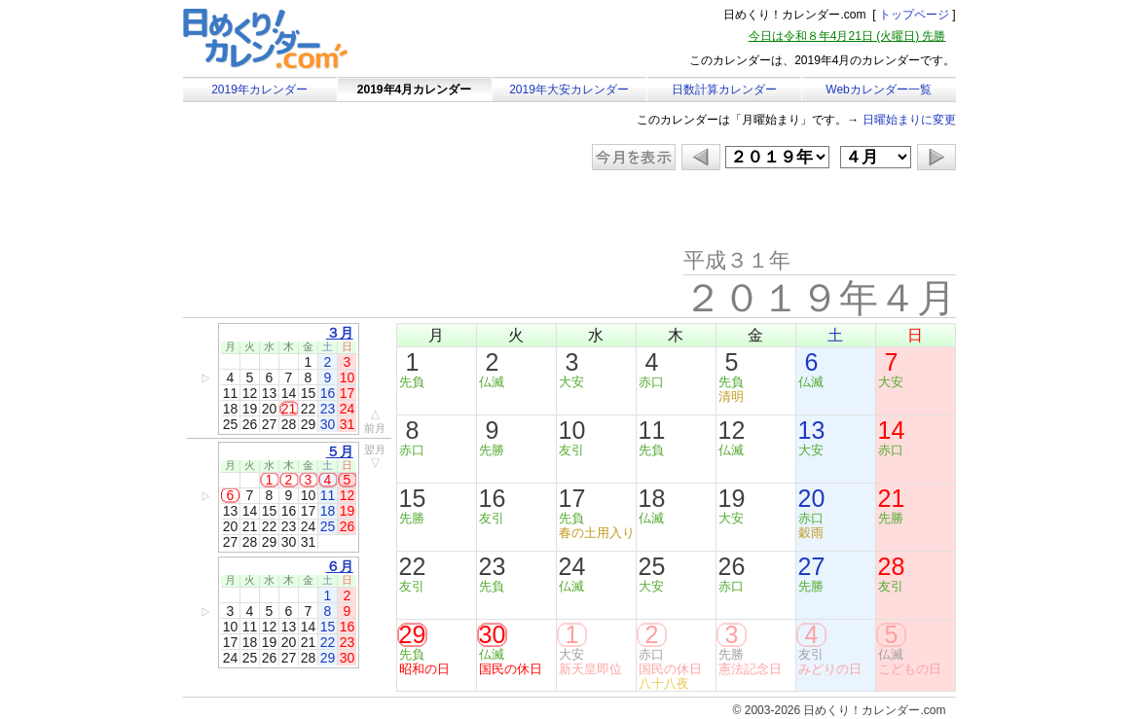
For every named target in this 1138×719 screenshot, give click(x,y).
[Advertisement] (347, 209)
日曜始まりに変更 (909, 119)
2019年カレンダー (259, 89)
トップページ (914, 14)
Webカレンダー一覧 (878, 89)
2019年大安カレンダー (569, 89)
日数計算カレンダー (724, 89)
